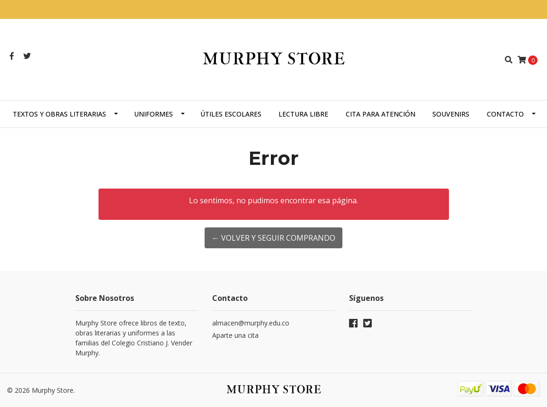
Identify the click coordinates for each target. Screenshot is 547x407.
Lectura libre (303, 113)
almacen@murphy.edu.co (250, 322)
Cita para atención (380, 113)
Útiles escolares (230, 113)
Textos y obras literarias (59, 113)
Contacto (505, 113)
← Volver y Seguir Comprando (273, 238)
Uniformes (153, 113)
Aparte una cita (235, 335)
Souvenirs (450, 113)
